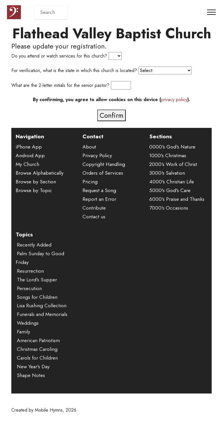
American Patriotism (38, 349)
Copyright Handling (103, 164)
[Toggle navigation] (211, 12)
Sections (160, 136)
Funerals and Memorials (42, 322)
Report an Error (99, 199)
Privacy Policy (97, 155)
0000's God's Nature (172, 147)
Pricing (90, 181)
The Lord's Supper (37, 287)
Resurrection (30, 279)
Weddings (28, 331)
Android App (30, 155)
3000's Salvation (167, 173)
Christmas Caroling (37, 357)
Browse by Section (36, 181)
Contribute (94, 216)
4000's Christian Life (171, 181)
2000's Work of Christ (173, 164)
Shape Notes (31, 383)
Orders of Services (102, 173)
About (89, 147)
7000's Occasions (168, 216)
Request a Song (99, 190)
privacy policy (174, 99)
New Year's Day (33, 374)
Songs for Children (37, 305)
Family (23, 340)
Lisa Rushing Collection (41, 314)
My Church (27, 164)
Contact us (93, 225)
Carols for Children (37, 366)
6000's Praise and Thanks (176, 199)
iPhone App (29, 147)
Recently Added (34, 253)
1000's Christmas (167, 155)
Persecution (29, 296)
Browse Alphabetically (40, 173)
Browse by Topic (34, 190)
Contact (92, 136)
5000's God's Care (169, 190)
